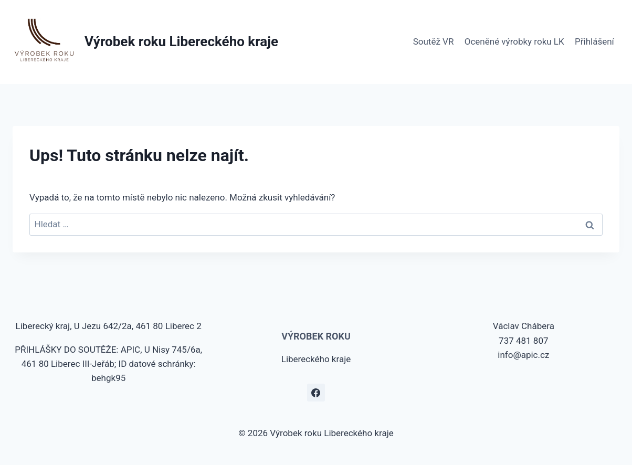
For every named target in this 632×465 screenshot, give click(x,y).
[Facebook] (316, 392)
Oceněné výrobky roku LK (514, 41)
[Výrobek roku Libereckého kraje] (145, 41)
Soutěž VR (433, 41)
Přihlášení (594, 41)
